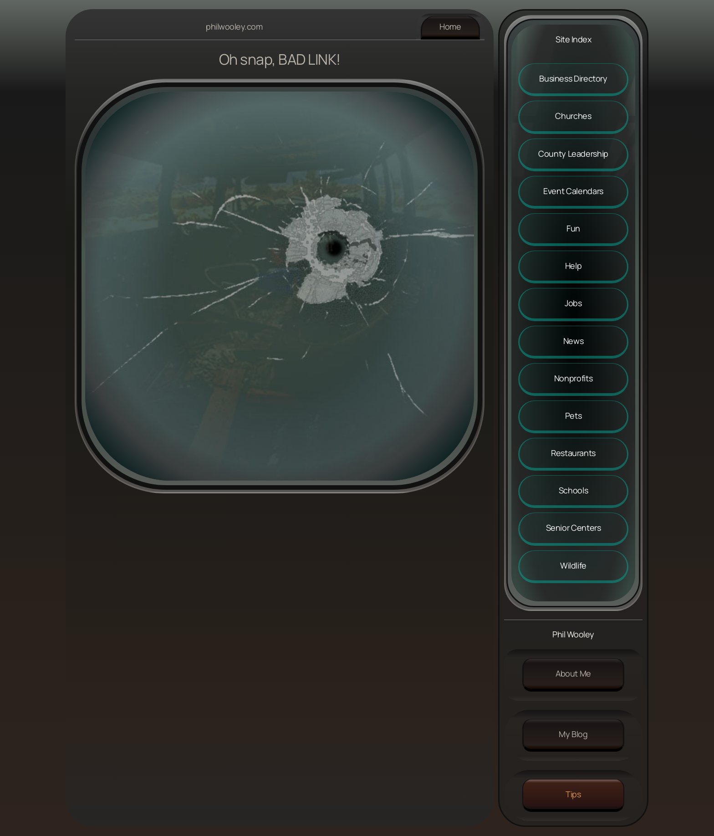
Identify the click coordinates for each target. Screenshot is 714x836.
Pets (573, 415)
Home (450, 26)
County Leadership (573, 153)
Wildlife (573, 565)
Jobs (573, 302)
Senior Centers (573, 527)
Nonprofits (573, 378)
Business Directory (573, 78)
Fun (573, 228)
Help (573, 265)
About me (573, 673)
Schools (573, 490)
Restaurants (573, 452)
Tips (573, 794)
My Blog (573, 733)
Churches (573, 115)
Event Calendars (573, 190)
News (573, 340)
